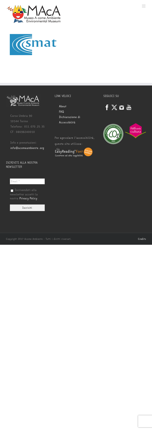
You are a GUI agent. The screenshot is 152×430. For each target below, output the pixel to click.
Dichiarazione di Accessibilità (69, 120)
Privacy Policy (28, 198)
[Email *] (27, 181)
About (62, 106)
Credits (142, 239)
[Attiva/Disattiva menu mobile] (144, 6)
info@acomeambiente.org (27, 148)
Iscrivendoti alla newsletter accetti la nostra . (24, 194)
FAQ (61, 112)
